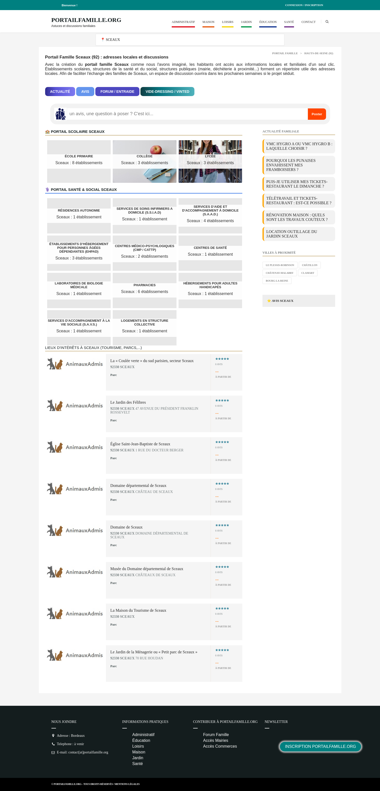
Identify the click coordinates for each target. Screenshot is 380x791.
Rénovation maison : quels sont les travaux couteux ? (297, 217)
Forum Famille (216, 735)
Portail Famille (285, 53)
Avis (85, 92)
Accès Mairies (215, 740)
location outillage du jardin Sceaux (291, 233)
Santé (289, 22)
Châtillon (309, 265)
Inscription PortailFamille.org (320, 746)
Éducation (268, 22)
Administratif (183, 22)
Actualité (60, 92)
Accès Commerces (220, 746)
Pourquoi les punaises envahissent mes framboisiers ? (291, 165)
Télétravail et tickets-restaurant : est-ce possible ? (298, 200)
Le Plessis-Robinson (280, 265)
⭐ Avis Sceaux (280, 301)
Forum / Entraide (117, 92)
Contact (309, 22)
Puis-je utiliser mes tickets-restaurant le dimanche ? (297, 184)
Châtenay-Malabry (280, 273)
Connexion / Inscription (304, 5)
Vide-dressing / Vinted (167, 92)
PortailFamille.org (86, 20)
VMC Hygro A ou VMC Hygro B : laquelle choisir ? (299, 146)
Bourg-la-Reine (277, 280)
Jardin (246, 22)
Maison (208, 22)
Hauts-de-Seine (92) (318, 53)
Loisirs (227, 22)
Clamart (307, 273)
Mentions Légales (126, 784)
